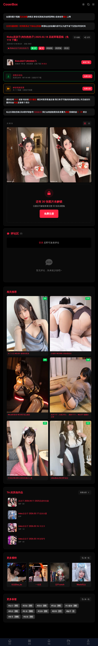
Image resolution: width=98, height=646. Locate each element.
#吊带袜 (58, 48)
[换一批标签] (85, 599)
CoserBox (10, 4)
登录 (41, 242)
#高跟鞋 (49, 48)
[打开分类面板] (68, 642)
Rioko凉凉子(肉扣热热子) (18, 48)
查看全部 (84, 492)
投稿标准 (38, 112)
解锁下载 (86, 62)
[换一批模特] (85, 558)
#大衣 (66, 48)
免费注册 (87, 76)
